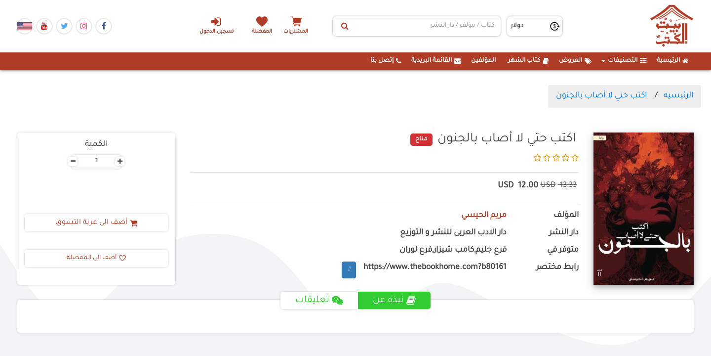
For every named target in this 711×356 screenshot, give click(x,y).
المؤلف (566, 216)
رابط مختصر (557, 268)
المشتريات (295, 32)
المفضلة (262, 32)
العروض (575, 60)
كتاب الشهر (528, 60)
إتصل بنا (385, 60)
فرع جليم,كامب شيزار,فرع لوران (453, 250)
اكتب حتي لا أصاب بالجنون (601, 95)
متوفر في (563, 250)
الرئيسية (673, 60)
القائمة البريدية (436, 60)
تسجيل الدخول (216, 25)
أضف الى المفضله (96, 258)
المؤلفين (483, 60)
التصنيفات (624, 60)
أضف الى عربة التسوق (96, 223)
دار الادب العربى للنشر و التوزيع (453, 233)
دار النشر (564, 233)
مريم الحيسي (484, 216)
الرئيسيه (678, 95)
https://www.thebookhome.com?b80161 (435, 268)
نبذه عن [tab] (394, 301)
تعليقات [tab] (319, 301)
